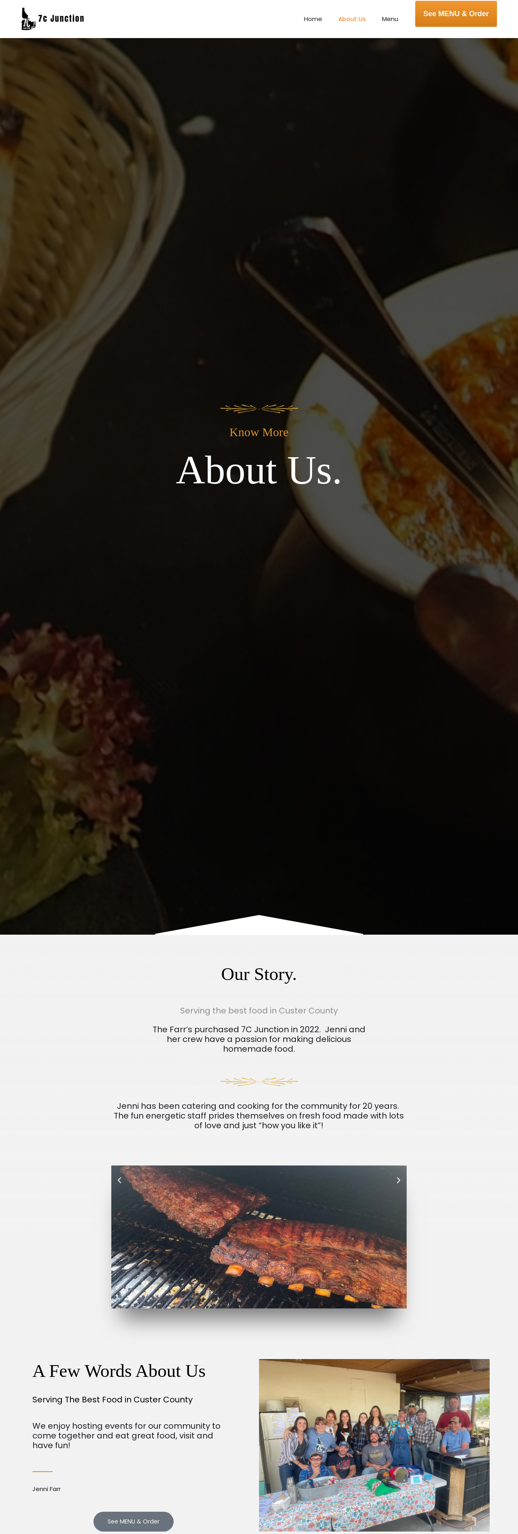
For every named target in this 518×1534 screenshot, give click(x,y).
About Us (358, 19)
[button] (119, 1180)
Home (323, 19)
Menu (392, 19)
